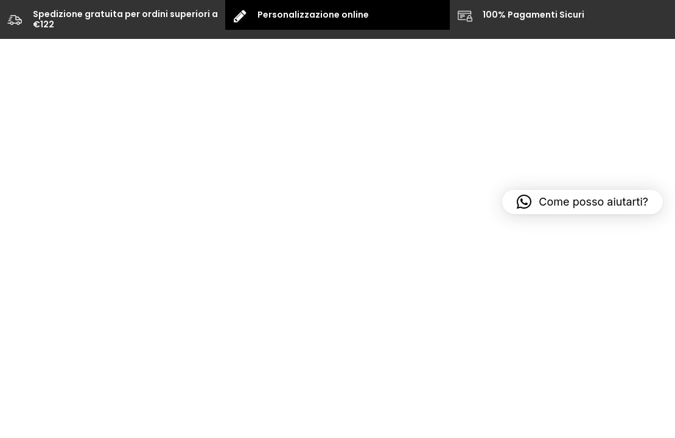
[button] (582, 202)
